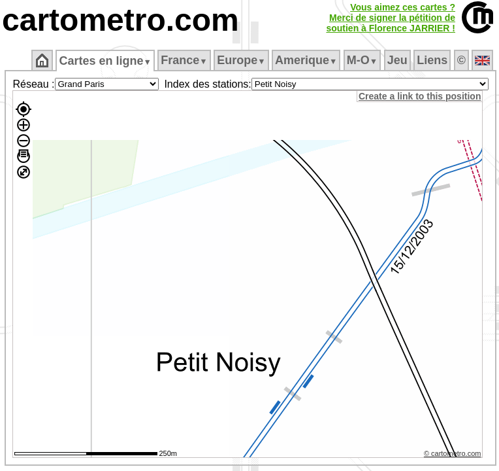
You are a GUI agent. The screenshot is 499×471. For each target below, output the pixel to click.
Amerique (306, 60)
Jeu (397, 60)
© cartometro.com (452, 453)
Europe (241, 60)
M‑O (362, 60)
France (184, 60)
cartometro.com (120, 20)
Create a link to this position (420, 96)
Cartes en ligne (105, 60)
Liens (432, 60)
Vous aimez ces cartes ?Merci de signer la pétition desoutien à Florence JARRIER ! (390, 17)
